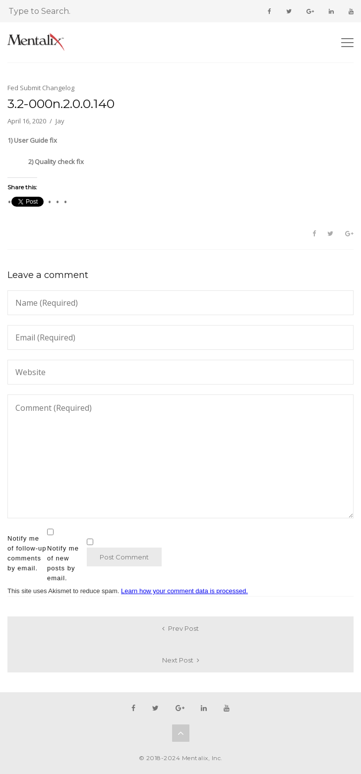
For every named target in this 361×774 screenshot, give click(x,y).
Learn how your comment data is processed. (184, 591)
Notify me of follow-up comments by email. (26, 553)
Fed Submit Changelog (40, 87)
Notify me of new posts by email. (63, 563)
